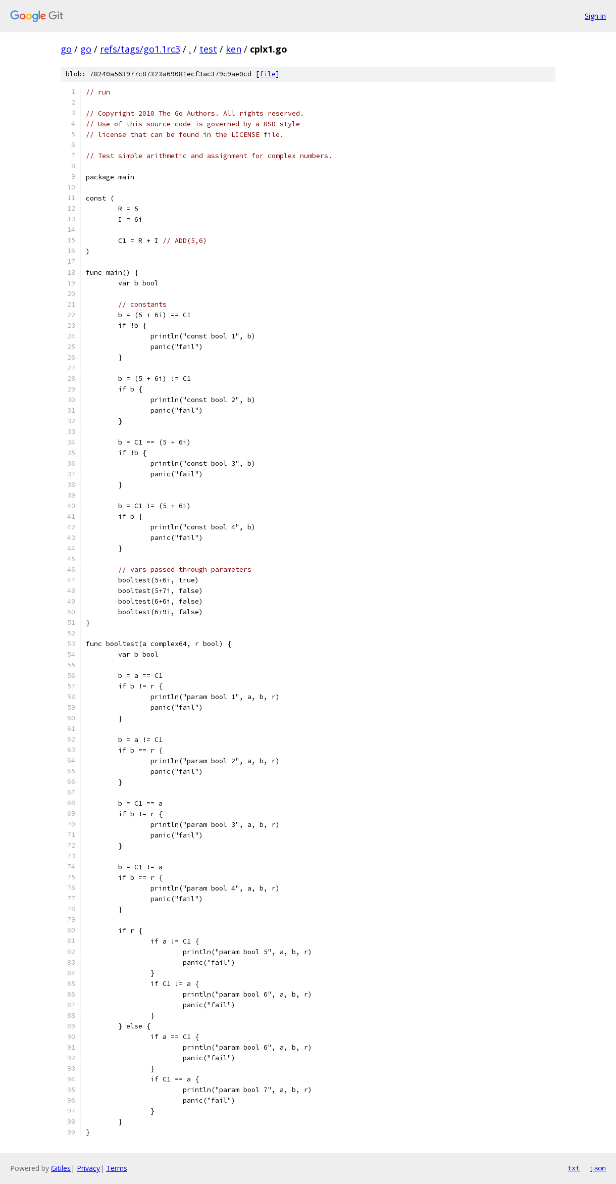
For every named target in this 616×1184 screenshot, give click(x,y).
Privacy (88, 1168)
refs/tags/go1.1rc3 (140, 49)
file (268, 74)
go (66, 49)
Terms (116, 1168)
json (598, 1167)
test (208, 49)
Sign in (595, 16)
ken (233, 49)
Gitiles (61, 1168)
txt (574, 1167)
